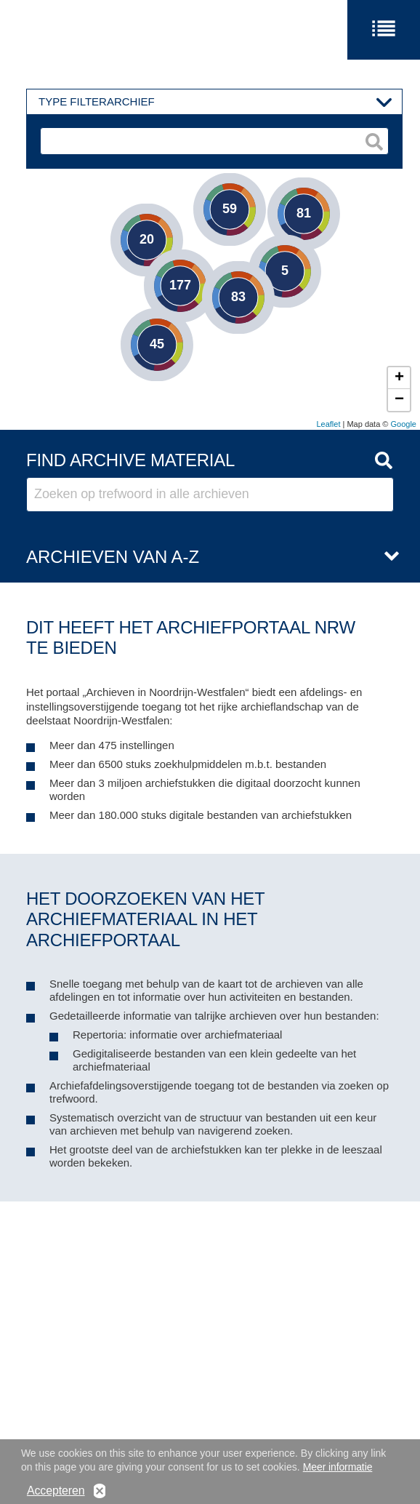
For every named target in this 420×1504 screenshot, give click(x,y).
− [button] (399, 400)
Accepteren (56, 1492)
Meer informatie (338, 1467)
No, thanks (99, 1492)
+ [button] (399, 378)
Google (403, 424)
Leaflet (328, 424)
